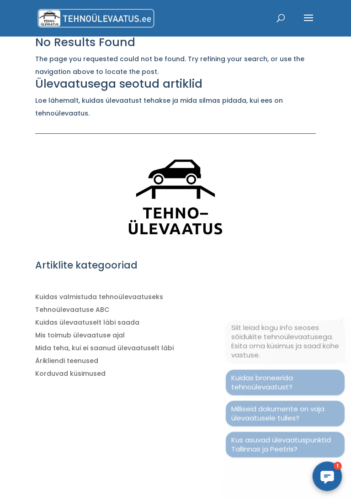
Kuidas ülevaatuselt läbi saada (87, 322)
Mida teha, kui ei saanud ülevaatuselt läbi (104, 348)
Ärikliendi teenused (66, 360)
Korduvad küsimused (70, 373)
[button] (327, 476)
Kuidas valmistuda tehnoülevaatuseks (99, 296)
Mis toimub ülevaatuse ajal (80, 335)
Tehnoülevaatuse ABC (72, 309)
